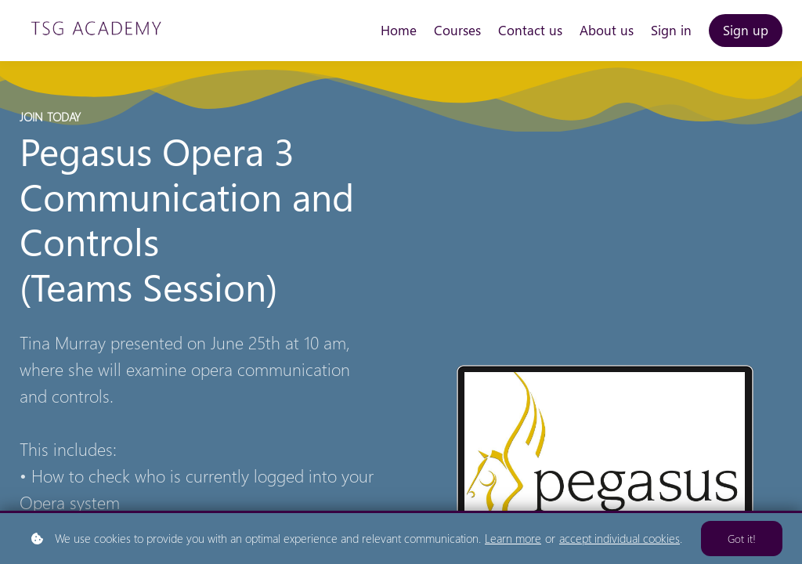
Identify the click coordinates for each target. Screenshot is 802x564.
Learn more (513, 538)
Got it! (742, 538)
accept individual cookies (619, 538)
